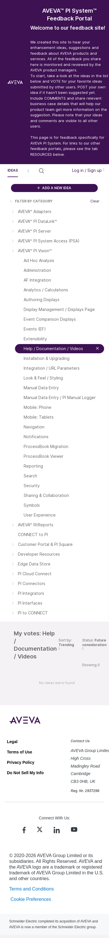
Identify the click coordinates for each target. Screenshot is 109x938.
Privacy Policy (20, 762)
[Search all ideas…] (55, 170)
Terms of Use (19, 752)
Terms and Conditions (31, 888)
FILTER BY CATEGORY (30, 201)
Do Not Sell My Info (25, 772)
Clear (94, 201)
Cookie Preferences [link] (30, 899)
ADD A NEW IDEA (54, 188)
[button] (28, 170)
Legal (12, 741)
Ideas (12, 170)
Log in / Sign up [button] (88, 170)
